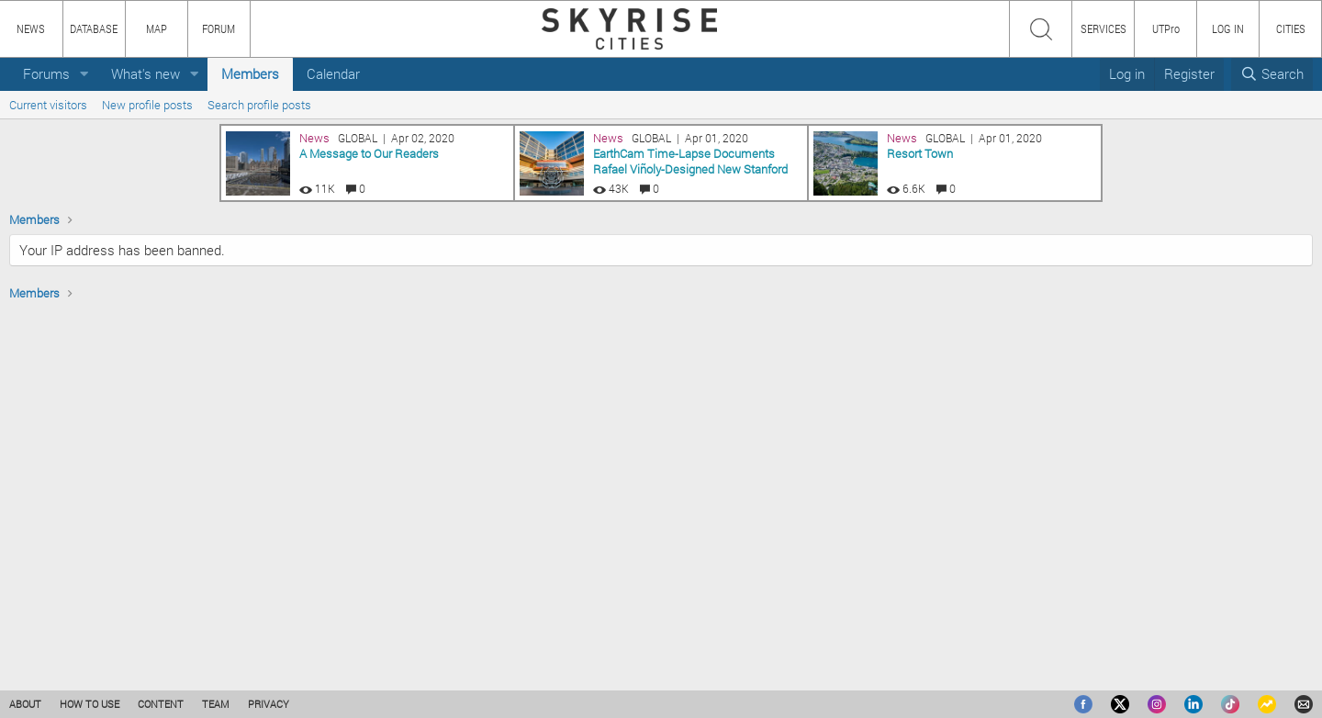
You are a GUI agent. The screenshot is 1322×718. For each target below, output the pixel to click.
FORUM (218, 28)
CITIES (1290, 28)
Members (250, 73)
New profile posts (147, 104)
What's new (145, 73)
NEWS (31, 28)
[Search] (1272, 74)
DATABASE (94, 28)
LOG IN (1228, 28)
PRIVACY (268, 704)
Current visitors (48, 104)
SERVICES (1103, 28)
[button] (84, 74)
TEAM (216, 704)
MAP (156, 28)
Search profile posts (259, 104)
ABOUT (25, 704)
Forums (46, 73)
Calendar (333, 73)
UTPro (1166, 28)
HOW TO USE (89, 704)
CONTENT (161, 704)
